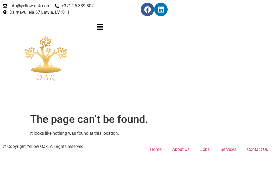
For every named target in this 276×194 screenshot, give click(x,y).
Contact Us (257, 149)
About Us (180, 149)
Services (228, 149)
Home (155, 149)
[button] (138, 27)
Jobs (205, 149)
